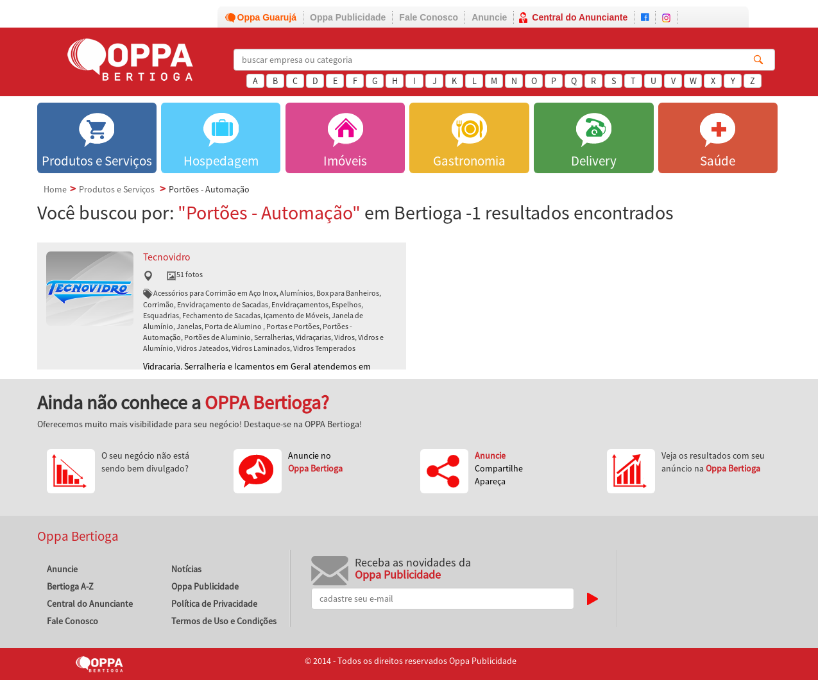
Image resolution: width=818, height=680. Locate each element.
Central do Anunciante (579, 17)
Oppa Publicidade (348, 17)
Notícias (186, 569)
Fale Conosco (428, 17)
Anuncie (489, 17)
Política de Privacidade (214, 603)
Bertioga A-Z (70, 586)
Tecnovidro (167, 257)
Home (55, 189)
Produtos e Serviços (117, 189)
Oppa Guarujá (267, 17)
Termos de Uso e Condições (224, 621)
